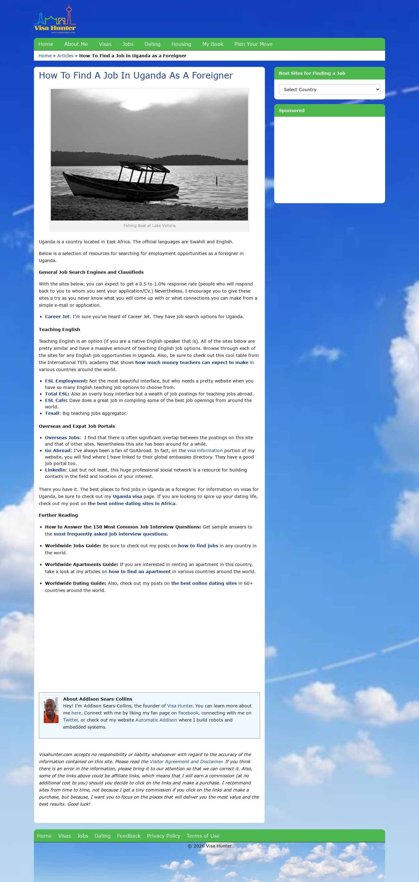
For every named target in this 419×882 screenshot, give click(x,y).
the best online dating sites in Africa (131, 503)
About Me (76, 44)
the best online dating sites (204, 583)
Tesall (52, 413)
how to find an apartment (140, 571)
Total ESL (56, 393)
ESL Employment (65, 380)
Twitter (70, 719)
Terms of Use (203, 836)
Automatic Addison (156, 719)
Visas (105, 44)
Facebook (188, 712)
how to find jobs (198, 545)
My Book (212, 44)
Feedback (128, 836)
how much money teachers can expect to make (191, 362)
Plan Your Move (253, 44)
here (76, 712)
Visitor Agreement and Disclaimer (185, 761)
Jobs (128, 44)
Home (46, 44)
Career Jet (57, 316)
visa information (205, 450)
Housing (181, 44)
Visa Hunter (179, 705)
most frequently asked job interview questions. (111, 533)
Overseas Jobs (62, 437)
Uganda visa (127, 496)
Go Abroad (58, 450)
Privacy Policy (163, 836)
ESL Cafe (55, 400)
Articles (65, 55)
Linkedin (55, 469)
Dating (152, 44)
